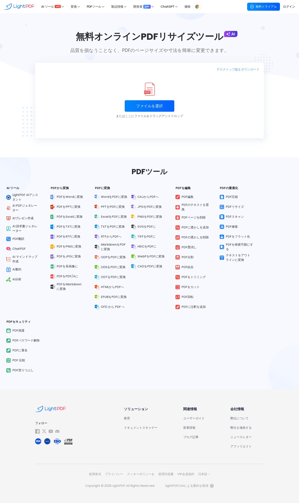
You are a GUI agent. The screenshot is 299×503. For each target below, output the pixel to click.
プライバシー (114, 474)
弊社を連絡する (241, 427)
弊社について (239, 418)
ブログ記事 (191, 437)
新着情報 (189, 427)
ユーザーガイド (194, 418)
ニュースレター (241, 437)
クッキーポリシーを (140, 474)
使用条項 (95, 474)
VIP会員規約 (185, 474)
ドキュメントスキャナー (141, 427)
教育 (127, 418)
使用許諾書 (166, 474)
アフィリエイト (241, 446)
